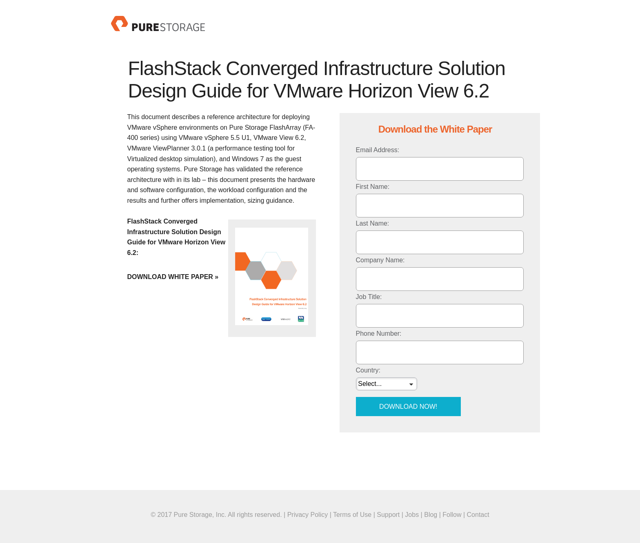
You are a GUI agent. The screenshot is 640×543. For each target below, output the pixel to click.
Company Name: (380, 260)
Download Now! (408, 406)
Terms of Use (352, 514)
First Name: (373, 186)
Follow (451, 514)
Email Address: (378, 149)
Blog (430, 514)
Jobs (412, 514)
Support (388, 514)
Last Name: (372, 223)
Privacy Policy (307, 514)
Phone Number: (379, 333)
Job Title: (369, 296)
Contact (478, 514)
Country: (368, 370)
